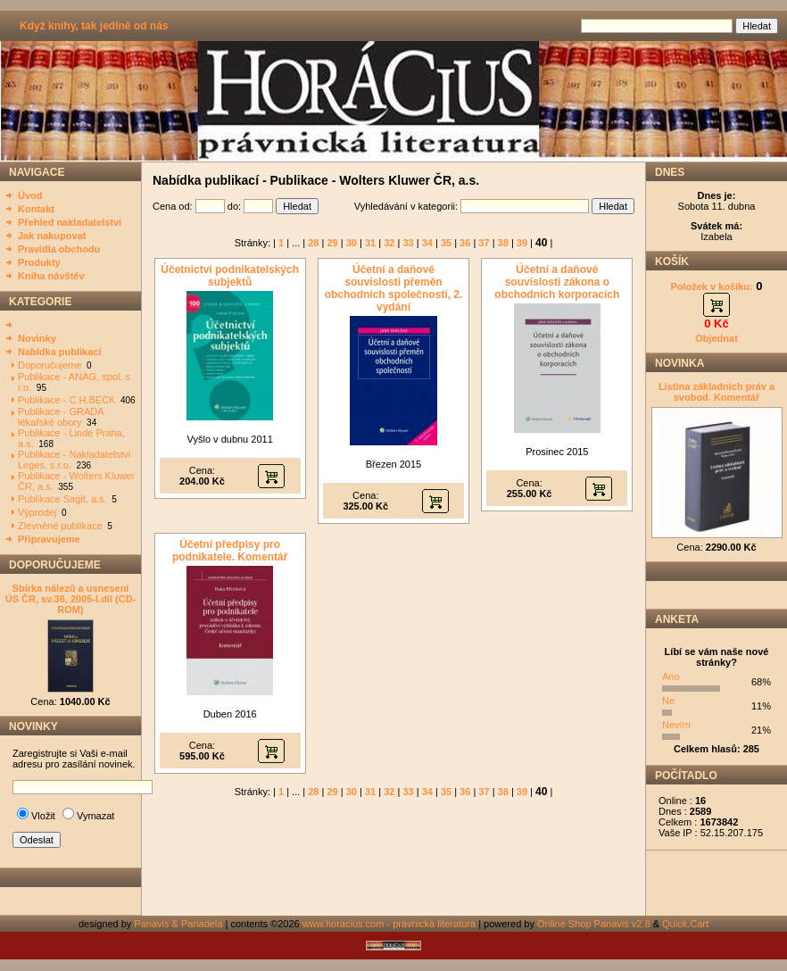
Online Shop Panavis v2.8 (593, 923)
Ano (671, 676)
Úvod (30, 195)
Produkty (39, 262)
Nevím (676, 724)
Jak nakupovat (52, 235)
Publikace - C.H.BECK (66, 399)
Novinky (37, 338)
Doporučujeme (50, 365)
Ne (668, 700)
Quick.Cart (685, 923)
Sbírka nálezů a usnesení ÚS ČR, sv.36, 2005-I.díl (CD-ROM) (71, 599)
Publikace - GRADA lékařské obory (61, 416)
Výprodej (37, 512)
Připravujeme (49, 539)
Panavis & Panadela (179, 923)
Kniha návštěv (51, 275)
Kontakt (36, 208)
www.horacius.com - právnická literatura (389, 923)
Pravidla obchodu (59, 249)
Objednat (716, 338)
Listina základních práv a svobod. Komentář (717, 392)
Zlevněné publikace (60, 525)
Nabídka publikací (60, 351)
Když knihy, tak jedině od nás (94, 26)
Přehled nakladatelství (69, 222)
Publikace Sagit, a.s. (62, 499)
